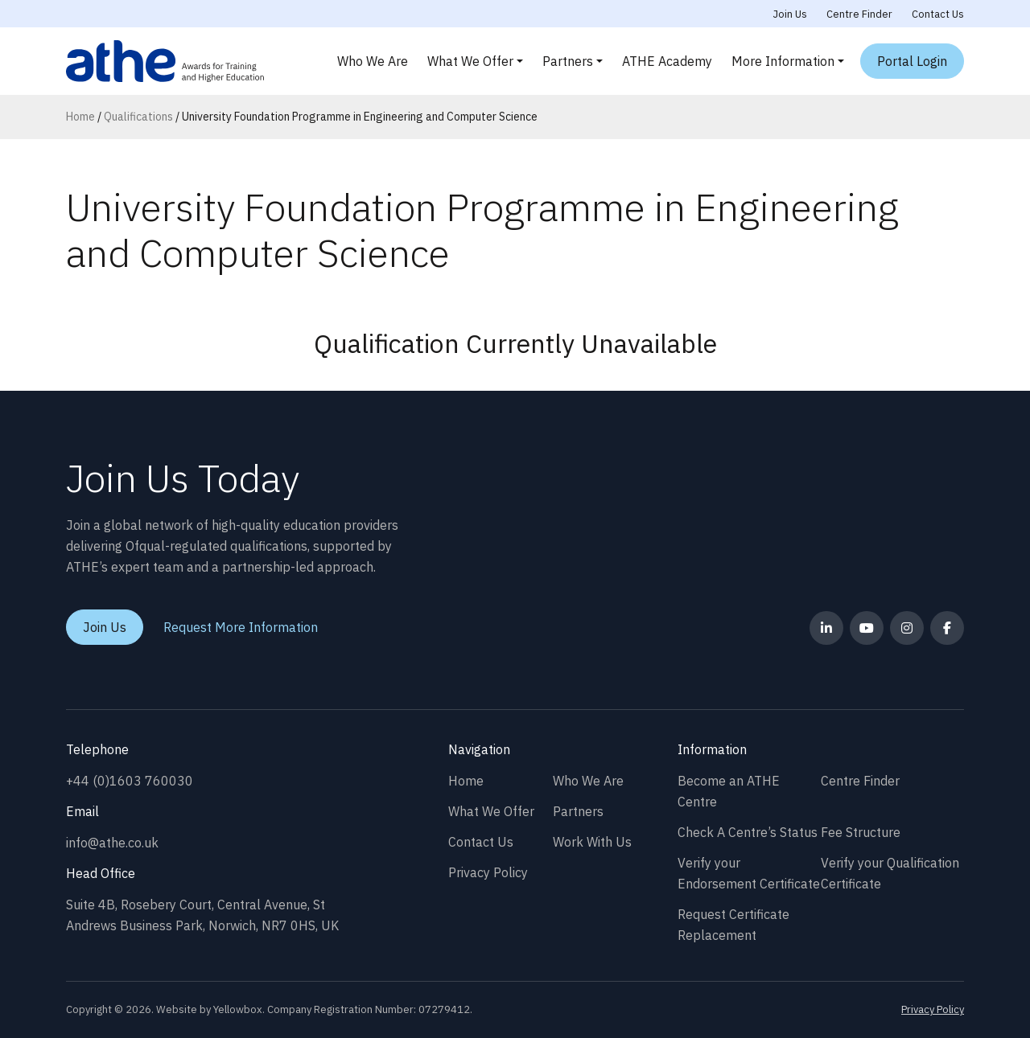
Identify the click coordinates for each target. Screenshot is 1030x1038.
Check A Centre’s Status (748, 832)
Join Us (790, 14)
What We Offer (470, 61)
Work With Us (592, 842)
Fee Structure (860, 832)
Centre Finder (859, 14)
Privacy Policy (488, 872)
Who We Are (372, 61)
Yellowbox (237, 1009)
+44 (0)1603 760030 (129, 781)
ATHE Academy (667, 61)
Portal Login (912, 61)
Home (80, 116)
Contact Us (938, 14)
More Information (782, 61)
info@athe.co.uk (112, 843)
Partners (567, 61)
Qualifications (138, 116)
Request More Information (240, 627)
